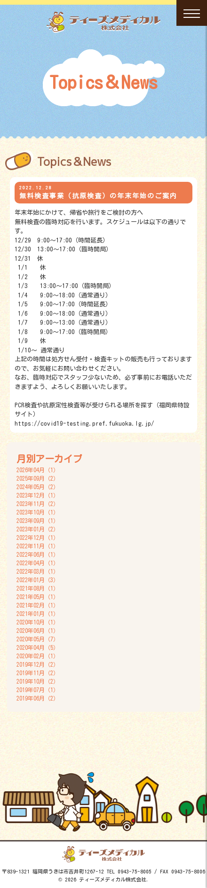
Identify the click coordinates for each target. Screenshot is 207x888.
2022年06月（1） (37, 554)
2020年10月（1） (37, 622)
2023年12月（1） (37, 495)
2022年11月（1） (37, 546)
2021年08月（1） (37, 588)
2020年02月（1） (37, 656)
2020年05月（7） (37, 639)
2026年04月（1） (37, 470)
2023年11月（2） (37, 503)
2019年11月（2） (37, 673)
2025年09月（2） (37, 478)
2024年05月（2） (37, 487)
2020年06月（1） (37, 630)
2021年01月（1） (37, 613)
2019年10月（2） (37, 681)
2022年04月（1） (37, 563)
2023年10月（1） (37, 512)
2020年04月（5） (37, 647)
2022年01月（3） (37, 580)
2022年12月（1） (37, 537)
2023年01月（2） (37, 529)
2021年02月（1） (37, 605)
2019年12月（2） (37, 664)
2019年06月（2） (37, 698)
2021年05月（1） (37, 597)
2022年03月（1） (37, 571)
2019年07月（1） (37, 690)
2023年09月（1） (37, 520)
